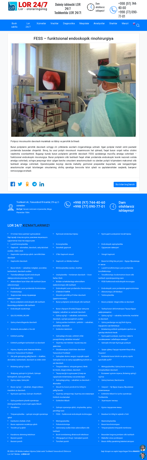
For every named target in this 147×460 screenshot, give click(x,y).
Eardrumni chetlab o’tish (20, 421)
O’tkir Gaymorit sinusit (65, 254)
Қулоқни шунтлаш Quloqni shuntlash (26, 394)
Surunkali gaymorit (63, 247)
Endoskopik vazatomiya (20, 309)
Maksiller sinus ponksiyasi (112, 438)
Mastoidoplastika (108, 421)
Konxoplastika (62, 244)
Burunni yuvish (16, 438)
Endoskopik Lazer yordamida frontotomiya (28, 288)
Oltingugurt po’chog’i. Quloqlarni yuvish (72, 438)
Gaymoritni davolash (19, 261)
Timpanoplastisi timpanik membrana (116, 428)
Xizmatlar (41, 23)
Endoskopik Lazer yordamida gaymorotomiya (120, 288)
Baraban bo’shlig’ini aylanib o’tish (115, 414)
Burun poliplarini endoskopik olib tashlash (73, 302)
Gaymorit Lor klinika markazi (67, 261)
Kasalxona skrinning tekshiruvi (23, 434)
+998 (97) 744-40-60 (127, 5)
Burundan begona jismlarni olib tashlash (117, 434)
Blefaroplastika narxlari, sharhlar (69, 268)
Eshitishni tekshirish (64, 329)
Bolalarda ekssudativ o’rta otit (23, 329)
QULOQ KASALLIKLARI (20, 315)
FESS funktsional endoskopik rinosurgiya (118, 281)
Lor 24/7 (28, 25)
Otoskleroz (15, 407)
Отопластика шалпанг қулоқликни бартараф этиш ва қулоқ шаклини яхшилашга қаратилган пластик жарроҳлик (27, 237)
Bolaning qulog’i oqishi (20, 366)
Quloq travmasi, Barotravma (112, 380)
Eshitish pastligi (17, 336)
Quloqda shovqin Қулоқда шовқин (116, 343)
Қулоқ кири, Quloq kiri (20, 380)
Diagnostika (69, 23)
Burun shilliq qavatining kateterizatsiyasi (117, 441)
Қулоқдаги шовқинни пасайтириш (116, 234)
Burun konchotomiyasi (110, 424)
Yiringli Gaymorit (108, 254)
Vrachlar (54, 23)
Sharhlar (113, 23)
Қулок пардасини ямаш (111, 407)
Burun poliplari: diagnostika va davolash (117, 302)
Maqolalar (84, 23)
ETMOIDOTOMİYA (63, 292)
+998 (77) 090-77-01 (127, 14)
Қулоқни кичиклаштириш (67, 234)
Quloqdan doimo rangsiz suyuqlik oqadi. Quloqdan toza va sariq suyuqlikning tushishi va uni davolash (72, 359)
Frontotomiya (16, 292)
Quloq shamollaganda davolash (24, 322)
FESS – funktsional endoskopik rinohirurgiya (74, 414)
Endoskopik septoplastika (112, 244)
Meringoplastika (62, 421)
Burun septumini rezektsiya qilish (24, 424)
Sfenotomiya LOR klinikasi (111, 292)
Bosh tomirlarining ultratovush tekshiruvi (72, 434)
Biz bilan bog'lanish (125, 184)
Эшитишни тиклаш (109, 400)
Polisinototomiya (63, 424)
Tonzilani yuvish (62, 441)
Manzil (125, 23)
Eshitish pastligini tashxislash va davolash (28, 343)
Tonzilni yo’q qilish (18, 428)
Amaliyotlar (99, 23)
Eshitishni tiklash (63, 400)
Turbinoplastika (107, 295)
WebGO (136, 451)
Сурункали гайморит (110, 247)
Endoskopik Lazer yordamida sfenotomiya (73, 288)
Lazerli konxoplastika (19, 244)
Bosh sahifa (14, 25)
